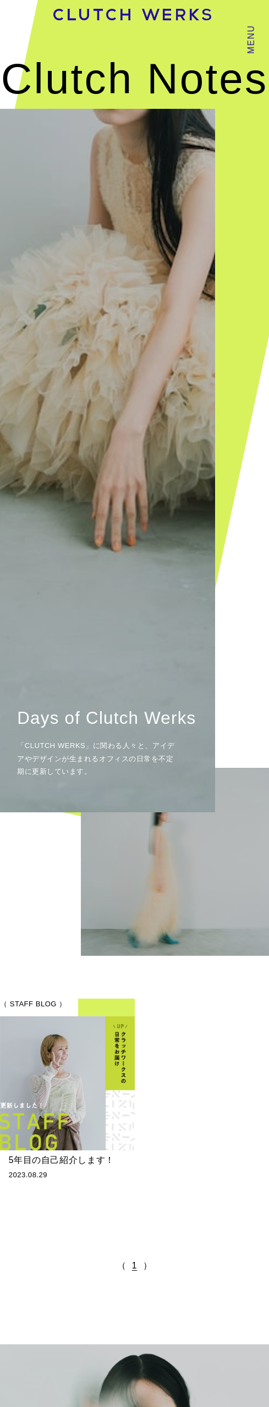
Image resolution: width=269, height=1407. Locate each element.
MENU (251, 39)
